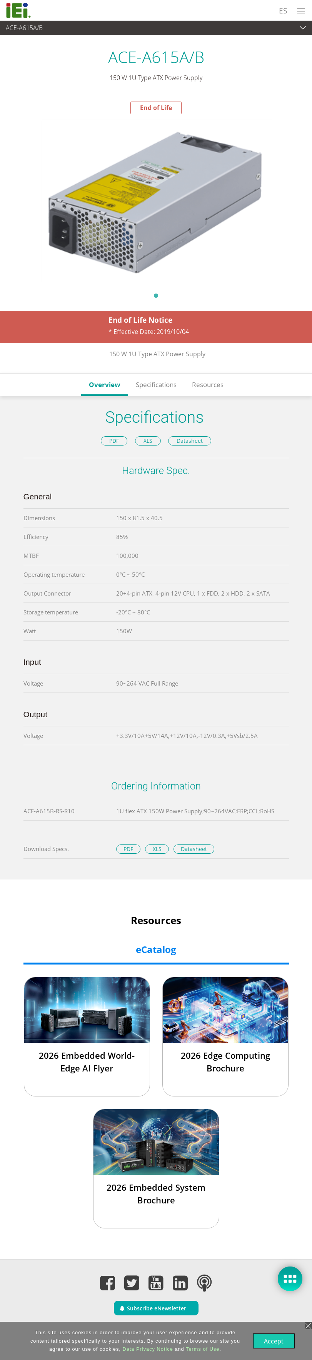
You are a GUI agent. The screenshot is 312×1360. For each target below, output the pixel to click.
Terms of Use (202, 1349)
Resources (208, 384)
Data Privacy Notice (147, 1349)
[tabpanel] (156, 200)
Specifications (156, 384)
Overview (104, 384)
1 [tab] (156, 295)
